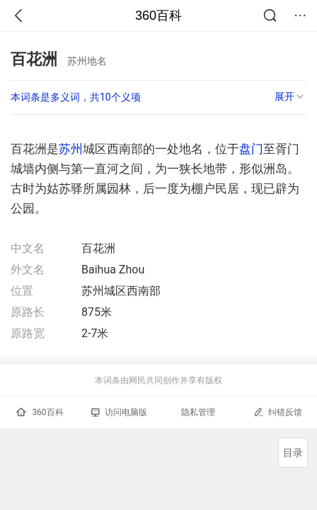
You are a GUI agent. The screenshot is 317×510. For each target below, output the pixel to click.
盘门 (251, 149)
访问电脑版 (119, 412)
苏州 (71, 149)
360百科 (158, 15)
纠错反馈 (277, 412)
